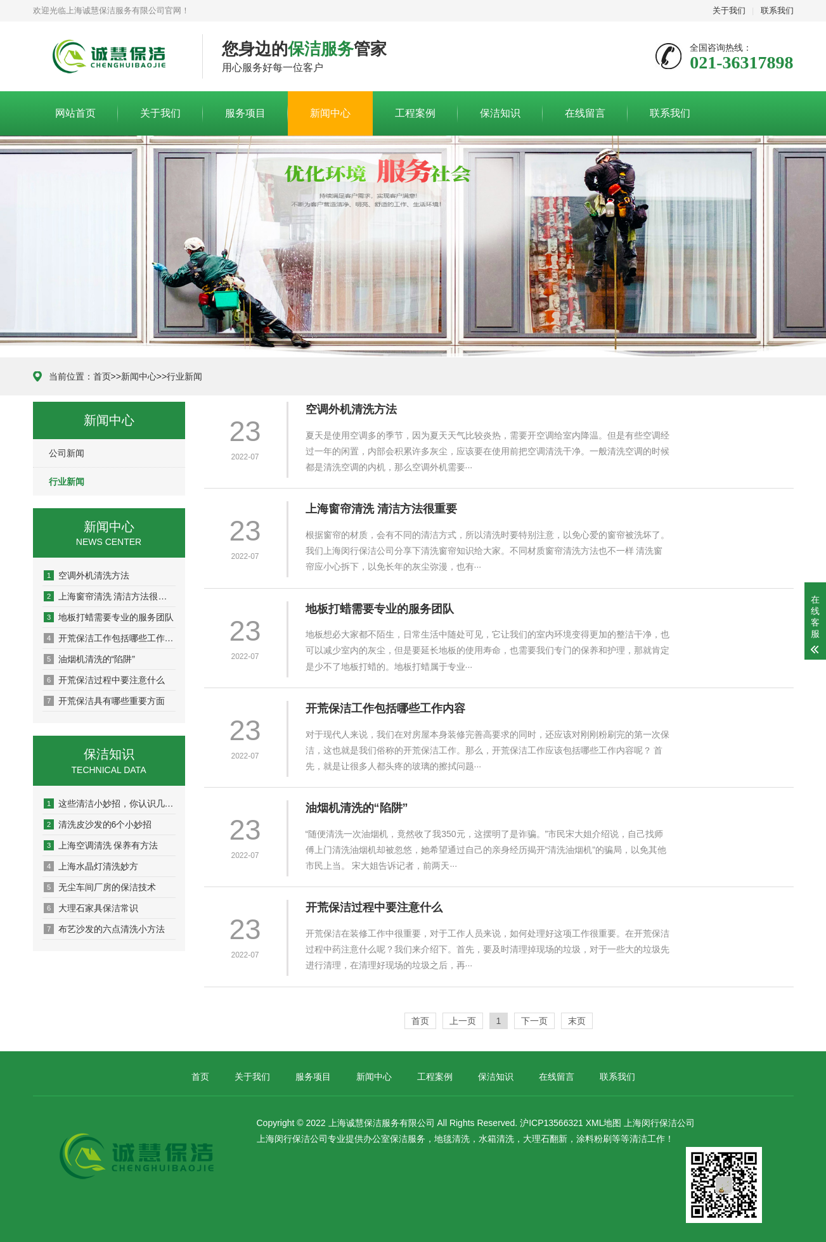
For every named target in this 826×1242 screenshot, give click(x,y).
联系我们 (777, 10)
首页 (102, 376)
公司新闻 (66, 453)
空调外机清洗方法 (86, 575)
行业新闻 (184, 376)
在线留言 (585, 113)
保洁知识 (500, 113)
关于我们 (729, 10)
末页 (577, 1021)
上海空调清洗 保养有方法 (101, 845)
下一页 (534, 1021)
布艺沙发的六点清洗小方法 (104, 929)
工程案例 (415, 113)
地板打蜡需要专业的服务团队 (109, 617)
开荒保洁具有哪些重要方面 (104, 701)
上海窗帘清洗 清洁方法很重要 (110, 596)
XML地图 (604, 1123)
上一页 (462, 1021)
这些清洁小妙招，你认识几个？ (110, 803)
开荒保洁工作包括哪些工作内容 (110, 638)
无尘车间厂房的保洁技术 (100, 887)
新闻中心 (330, 113)
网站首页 (75, 113)
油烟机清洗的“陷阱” (89, 659)
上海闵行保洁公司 (659, 1123)
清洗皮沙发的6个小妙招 (98, 824)
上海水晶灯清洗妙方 (91, 866)
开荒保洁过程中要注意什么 (104, 680)
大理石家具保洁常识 (91, 908)
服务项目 (245, 113)
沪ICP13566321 (551, 1123)
